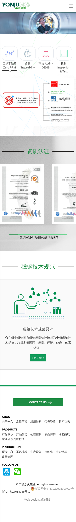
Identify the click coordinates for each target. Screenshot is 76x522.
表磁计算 (61, 451)
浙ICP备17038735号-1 (16, 491)
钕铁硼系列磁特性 (13, 439)
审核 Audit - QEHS (45, 57)
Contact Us (38, 402)
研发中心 (7, 451)
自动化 (48, 451)
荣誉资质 (50, 421)
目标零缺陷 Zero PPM (9, 58)
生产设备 (35, 451)
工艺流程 (21, 451)
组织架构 (35, 421)
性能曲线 (64, 434)
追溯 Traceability (27, 57)
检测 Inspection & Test (63, 59)
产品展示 (7, 434)
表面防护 (50, 434)
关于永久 (7, 421)
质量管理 (7, 456)
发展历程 (21, 421)
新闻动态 (64, 421)
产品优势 (21, 434)
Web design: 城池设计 (38, 499)
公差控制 (35, 434)
